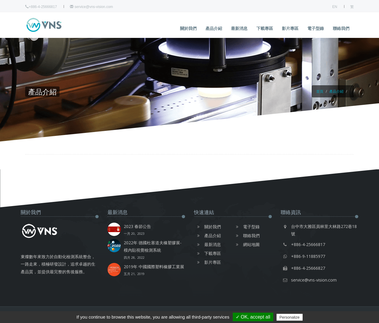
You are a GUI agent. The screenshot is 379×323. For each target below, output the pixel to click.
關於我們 (188, 28)
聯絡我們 (341, 28)
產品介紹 (213, 28)
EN (334, 7)
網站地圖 (246, 244)
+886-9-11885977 (308, 256)
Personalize (290, 317)
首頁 (319, 91)
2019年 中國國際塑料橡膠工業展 (154, 270)
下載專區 (264, 28)
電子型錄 (315, 28)
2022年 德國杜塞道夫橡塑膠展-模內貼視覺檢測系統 (154, 250)
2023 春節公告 (137, 230)
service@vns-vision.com (91, 7)
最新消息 (239, 28)
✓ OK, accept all (253, 316)
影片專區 (290, 28)
